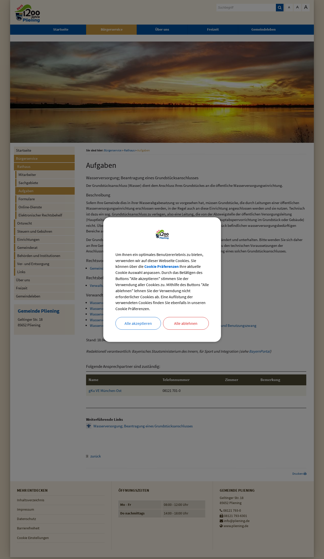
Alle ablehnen (185, 323)
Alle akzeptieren (138, 323)
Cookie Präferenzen (161, 266)
